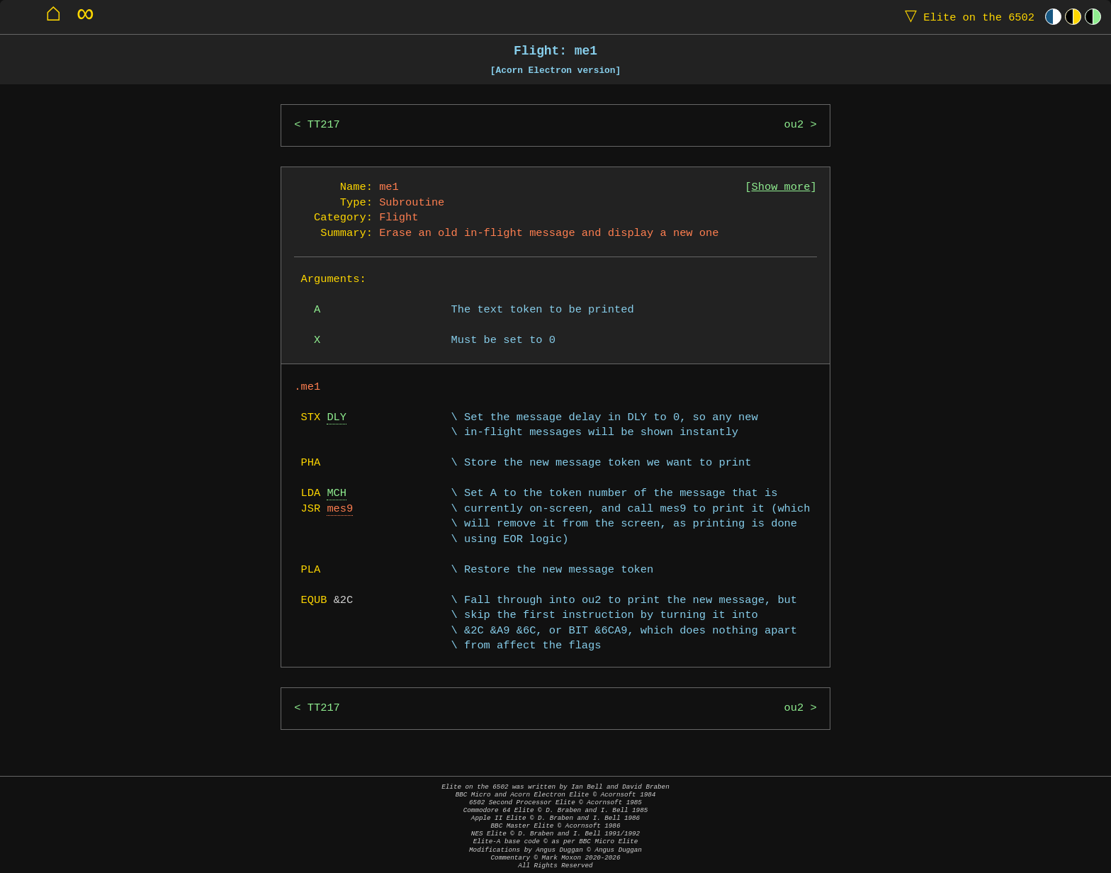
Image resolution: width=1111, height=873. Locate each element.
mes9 (340, 509)
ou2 (794, 125)
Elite (966, 16)
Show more (781, 187)
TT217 (324, 125)
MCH (336, 493)
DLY (336, 417)
